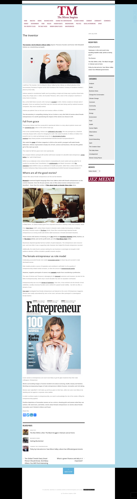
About (37, 2)
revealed (53, 102)
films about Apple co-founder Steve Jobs (59, 185)
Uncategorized (69, 26)
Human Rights (58, 24)
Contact (52, 2)
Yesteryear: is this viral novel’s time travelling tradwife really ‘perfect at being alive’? (100, 52)
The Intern (27, 239)
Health (49, 24)
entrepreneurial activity (68, 268)
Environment (35, 24)
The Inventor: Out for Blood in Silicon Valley (36, 45)
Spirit (100, 24)
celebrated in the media (55, 131)
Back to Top (68, 472)
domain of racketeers (47, 282)
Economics (107, 21)
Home (24, 2)
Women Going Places (56, 26)
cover (33, 142)
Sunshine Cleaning (66, 236)
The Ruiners (92, 58)
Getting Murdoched (36, 441)
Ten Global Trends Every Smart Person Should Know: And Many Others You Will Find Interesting (35, 460)
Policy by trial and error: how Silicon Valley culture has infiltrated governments (56, 449)
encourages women (54, 260)
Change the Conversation (64, 21)
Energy (26, 24)
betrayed (57, 276)
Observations (69, 24)
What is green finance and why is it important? (71, 459)
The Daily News (42, 26)
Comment (89, 21)
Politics (78, 24)
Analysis (32, 21)
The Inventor (30, 35)
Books (40, 21)
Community (98, 21)
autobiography (53, 163)
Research (26, 180)
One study (26, 291)
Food (43, 24)
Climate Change (79, 21)
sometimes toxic (29, 127)
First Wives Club (61, 239)
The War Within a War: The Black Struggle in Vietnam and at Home (52, 433)
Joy (52, 236)
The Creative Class (30, 26)
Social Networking (90, 24)
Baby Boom (29, 228)
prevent (53, 272)
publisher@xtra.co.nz (89, 489)
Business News (48, 21)
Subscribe (44, 2)
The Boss (43, 230)
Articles (31, 2)
